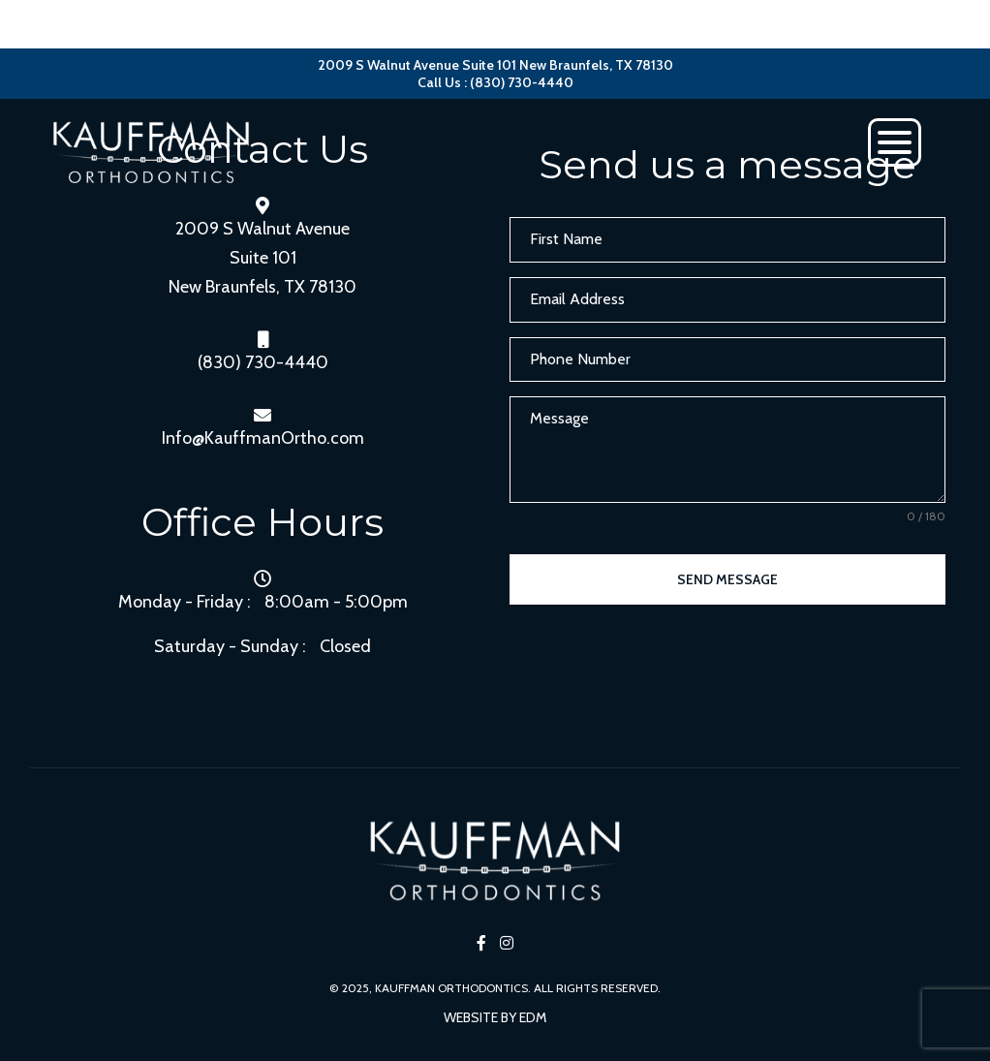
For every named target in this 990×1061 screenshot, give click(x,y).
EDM (532, 1017)
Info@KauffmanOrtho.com (263, 438)
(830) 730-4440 (263, 362)
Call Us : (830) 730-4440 (495, 82)
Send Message (727, 579)
